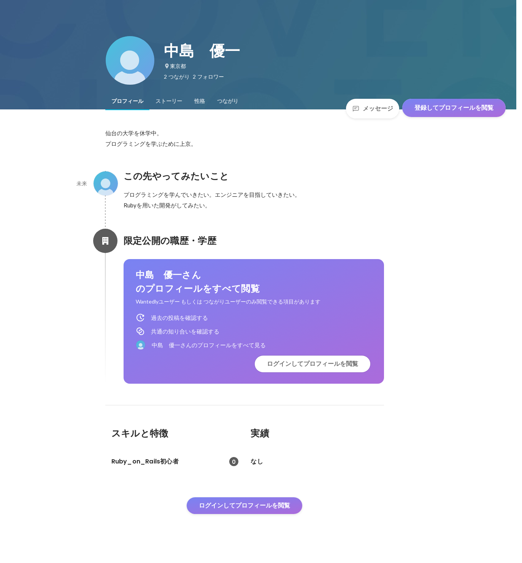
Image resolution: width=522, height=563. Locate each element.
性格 (199, 101)
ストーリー (168, 101)
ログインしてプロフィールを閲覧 (312, 363)
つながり (227, 101)
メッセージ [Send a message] (372, 108)
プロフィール (127, 101)
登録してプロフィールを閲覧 (453, 107)
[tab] (127, 101)
